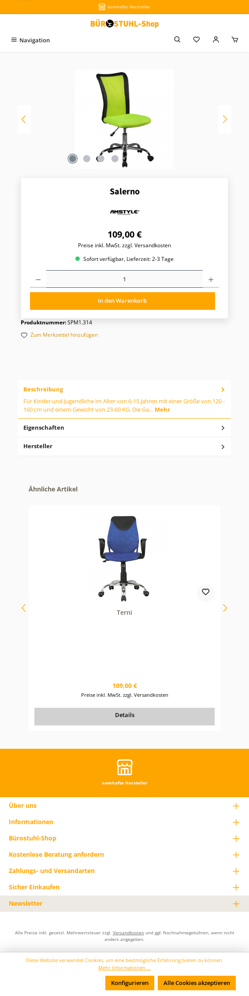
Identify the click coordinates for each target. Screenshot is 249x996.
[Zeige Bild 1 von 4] (72, 158)
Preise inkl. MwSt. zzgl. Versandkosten (124, 245)
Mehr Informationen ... (124, 967)
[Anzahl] (124, 279)
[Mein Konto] (216, 40)
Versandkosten (128, 932)
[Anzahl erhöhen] (211, 279)
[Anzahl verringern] (38, 279)
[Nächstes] (224, 119)
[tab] (124, 399)
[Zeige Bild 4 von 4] (115, 158)
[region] (124, 119)
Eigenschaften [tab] (125, 427)
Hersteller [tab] (125, 446)
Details (124, 715)
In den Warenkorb (122, 301)
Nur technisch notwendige (60, 983)
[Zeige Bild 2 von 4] (86, 158)
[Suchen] (177, 40)
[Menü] (30, 40)
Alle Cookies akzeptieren (197, 983)
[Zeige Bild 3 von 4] (100, 158)
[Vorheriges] (24, 119)
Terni (124, 613)
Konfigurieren (130, 983)
